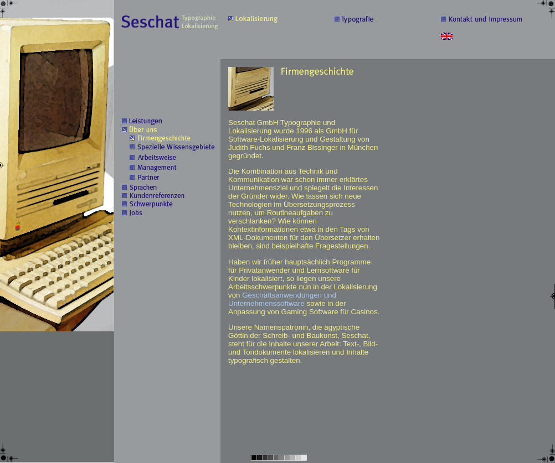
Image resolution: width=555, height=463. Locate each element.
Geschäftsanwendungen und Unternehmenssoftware (282, 299)
